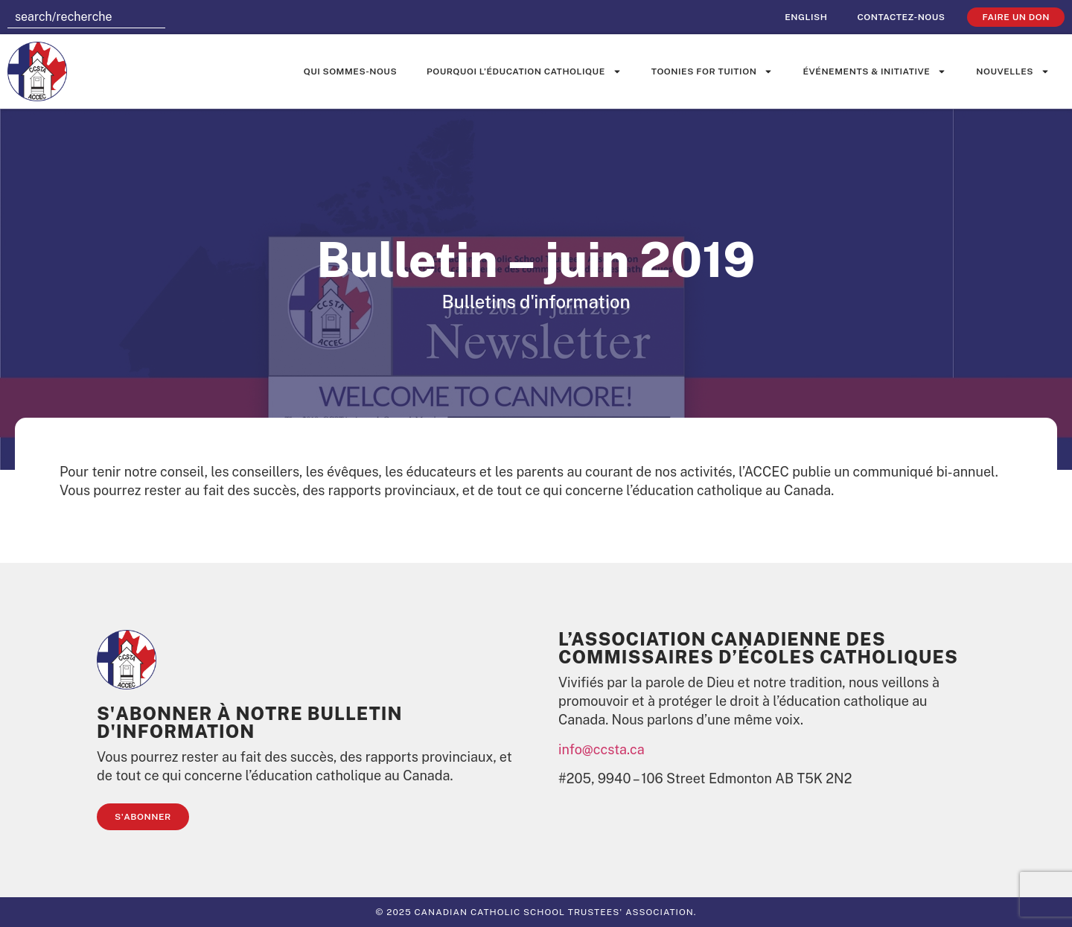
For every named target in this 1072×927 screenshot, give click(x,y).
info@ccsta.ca (601, 749)
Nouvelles (1013, 71)
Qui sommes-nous (350, 71)
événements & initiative (874, 71)
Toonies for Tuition (712, 71)
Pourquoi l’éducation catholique (524, 71)
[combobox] (86, 17)
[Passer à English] (806, 17)
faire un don (1016, 17)
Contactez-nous (901, 17)
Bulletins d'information (535, 301)
